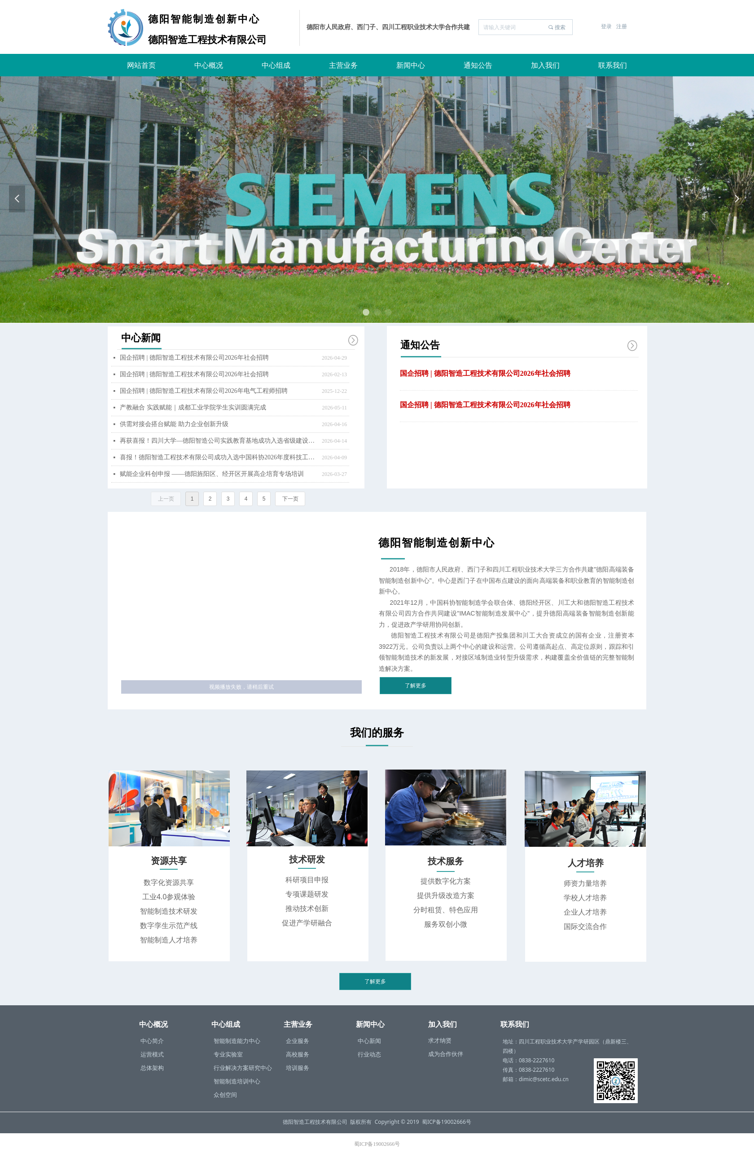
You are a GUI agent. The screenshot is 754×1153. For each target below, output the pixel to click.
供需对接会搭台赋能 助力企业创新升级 (174, 424)
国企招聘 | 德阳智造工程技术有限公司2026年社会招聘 (485, 373)
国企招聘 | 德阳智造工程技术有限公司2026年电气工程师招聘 (204, 390)
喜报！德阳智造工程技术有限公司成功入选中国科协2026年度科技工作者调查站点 (218, 457)
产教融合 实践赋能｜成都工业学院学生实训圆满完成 (193, 407)
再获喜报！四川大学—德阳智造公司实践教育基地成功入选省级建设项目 (218, 440)
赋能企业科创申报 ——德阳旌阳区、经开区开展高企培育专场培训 (212, 474)
